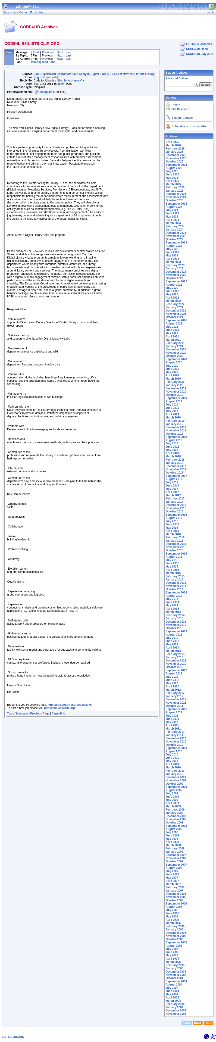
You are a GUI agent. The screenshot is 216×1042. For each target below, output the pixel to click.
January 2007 (174, 890)
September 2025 (176, 164)
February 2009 (175, 809)
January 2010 (174, 774)
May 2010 (172, 761)
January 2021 (174, 346)
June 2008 (172, 835)
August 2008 (174, 829)
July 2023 (172, 249)
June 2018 (172, 446)
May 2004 (172, 994)
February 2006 (175, 926)
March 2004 (173, 1000)
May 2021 (172, 333)
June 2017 (172, 485)
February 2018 (175, 459)
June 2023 (172, 252)
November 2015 (176, 547)
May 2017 (172, 488)
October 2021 (174, 317)
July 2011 (172, 715)
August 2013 (174, 634)
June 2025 (172, 174)
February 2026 (175, 148)
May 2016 (172, 527)
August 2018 (174, 440)
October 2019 (174, 394)
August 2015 (174, 556)
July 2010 (172, 754)
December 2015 (176, 544)
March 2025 (173, 184)
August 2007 (174, 868)
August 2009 (174, 790)
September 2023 (176, 242)
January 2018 (174, 463)
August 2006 (174, 906)
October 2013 (174, 628)
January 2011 (174, 735)
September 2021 (176, 320)
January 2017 (174, 501)
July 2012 (172, 676)
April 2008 (172, 842)
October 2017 (174, 472)
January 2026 (174, 151)
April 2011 (172, 725)
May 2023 (172, 255)
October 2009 (174, 783)
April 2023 (172, 258)
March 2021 (173, 339)
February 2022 (175, 304)
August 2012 (174, 673)
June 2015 (172, 563)
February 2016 (175, 537)
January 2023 (174, 268)
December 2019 (176, 388)
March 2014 (173, 612)
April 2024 (172, 220)
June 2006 (172, 913)
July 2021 (172, 326)
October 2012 (174, 667)
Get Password (181, 109)
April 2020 (172, 375)
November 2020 (176, 352)
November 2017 (176, 469)
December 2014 (176, 582)
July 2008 (172, 832)
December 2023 (176, 232)
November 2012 (176, 663)
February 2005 (175, 965)
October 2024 (174, 200)
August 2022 (174, 284)
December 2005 (176, 932)
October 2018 (174, 433)
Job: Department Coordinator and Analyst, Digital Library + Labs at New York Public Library (94, 74)
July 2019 (172, 404)
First (36, 52)
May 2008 (172, 838)
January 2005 (174, 968)
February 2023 (175, 265)
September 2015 (176, 553)
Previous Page (40, 713)
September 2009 (176, 787)
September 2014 (176, 592)
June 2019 (172, 407)
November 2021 (176, 313)
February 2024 (175, 226)
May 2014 (172, 605)
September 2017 (176, 475)
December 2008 (176, 816)
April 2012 (172, 686)
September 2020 (176, 359)
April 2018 (172, 453)
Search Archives (177, 72)
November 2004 (176, 974)
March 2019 (173, 417)
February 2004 (175, 1004)
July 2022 (172, 288)
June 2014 (172, 602)
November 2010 (176, 741)
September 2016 (176, 514)
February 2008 (175, 848)
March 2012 (173, 689)
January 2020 (174, 385)
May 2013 (172, 644)
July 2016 (172, 521)
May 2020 (172, 372)
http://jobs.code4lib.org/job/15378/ (69, 704)
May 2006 (172, 916)
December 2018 (176, 427)
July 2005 (172, 949)
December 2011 (176, 699)
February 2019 (175, 420)
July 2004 (172, 987)
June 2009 (172, 796)
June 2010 (172, 757)
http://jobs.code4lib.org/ (59, 708)
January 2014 (174, 618)
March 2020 (173, 378)
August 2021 (174, 323)
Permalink (58, 713)
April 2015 (172, 569)
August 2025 (174, 168)
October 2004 (174, 978)
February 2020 (175, 382)
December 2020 (176, 349)
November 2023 (176, 236)
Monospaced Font (43, 62)
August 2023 (174, 245)
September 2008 (176, 825)
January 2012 (174, 696)
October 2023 (174, 239)
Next (60, 52)
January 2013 (174, 657)
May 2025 (172, 177)
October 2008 (174, 822)
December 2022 (176, 271)
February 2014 (175, 615)
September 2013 (176, 631)
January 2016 (174, 540)
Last (69, 52)
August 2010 (174, 751)
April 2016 (172, 531)
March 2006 (173, 923)
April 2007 (172, 881)
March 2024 (173, 223)
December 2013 (176, 621)
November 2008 (176, 819)
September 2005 (176, 942)
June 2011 (172, 719)
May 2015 (172, 566)
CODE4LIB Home (197, 49)
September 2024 (176, 203)
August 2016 (174, 518)
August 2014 (174, 595)
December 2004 (176, 971)
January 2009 (174, 812)
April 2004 (172, 997)
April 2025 (172, 181)
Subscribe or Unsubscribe (189, 126)
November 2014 (176, 586)
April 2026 (172, 142)
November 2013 (176, 625)
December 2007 (176, 855)
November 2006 (176, 897)
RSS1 (197, 1023)
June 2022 (172, 291)
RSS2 (208, 1023)
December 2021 (176, 310)
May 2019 (172, 411)
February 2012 (175, 693)
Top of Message (17, 713)
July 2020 (172, 365)
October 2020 (174, 356)
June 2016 (172, 524)
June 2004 (172, 991)
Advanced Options (177, 78)
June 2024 (172, 213)
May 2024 (172, 216)
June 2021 (172, 330)
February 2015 (175, 576)
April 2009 (172, 803)
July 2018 (172, 443)
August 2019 (174, 401)
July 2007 (172, 871)
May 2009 (172, 800)
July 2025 (172, 171)
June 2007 (172, 874)
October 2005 (174, 939)
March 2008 (173, 845)
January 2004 (174, 1007)
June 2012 (172, 680)
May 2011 (172, 722)
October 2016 (174, 511)
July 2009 (172, 793)
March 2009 (173, 806)
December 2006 (176, 893)
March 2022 (173, 301)
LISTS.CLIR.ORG (13, 1037)
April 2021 (172, 336)
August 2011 (174, 712)
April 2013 (172, 647)
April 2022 (172, 297)
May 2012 (172, 683)
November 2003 (176, 1013)
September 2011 (176, 709)
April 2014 (172, 608)
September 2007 (176, 864)
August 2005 (174, 945)
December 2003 (176, 1010)
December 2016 (176, 505)
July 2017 (172, 482)
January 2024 (174, 229)
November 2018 (176, 430)
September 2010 (176, 748)
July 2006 (172, 910)
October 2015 (174, 550)
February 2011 (175, 731)
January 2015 (174, 579)
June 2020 (172, 369)
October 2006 (174, 900)
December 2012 (176, 660)
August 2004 (174, 984)
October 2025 (174, 161)
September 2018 (176, 437)
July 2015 (172, 560)
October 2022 (174, 278)
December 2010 (176, 738)
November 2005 (176, 936)
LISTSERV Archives (199, 44)
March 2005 (173, 962)
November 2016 (176, 508)
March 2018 (173, 456)
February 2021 (175, 343)
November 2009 (176, 780)
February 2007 (175, 887)
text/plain (46, 92)
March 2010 (173, 767)
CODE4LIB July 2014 (199, 54)
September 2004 (176, 981)
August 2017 (174, 479)
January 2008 (174, 851)
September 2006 (176, 903)
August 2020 (174, 362)
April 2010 (172, 764)
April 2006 (172, 919)
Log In (176, 104)
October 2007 (174, 861)
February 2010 (175, 770)
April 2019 (172, 414)
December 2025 (176, 155)
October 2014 (174, 589)
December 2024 (176, 194)
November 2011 (176, 702)
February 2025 (175, 187)
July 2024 (172, 210)
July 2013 (172, 638)
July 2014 (172, 599)
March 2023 (173, 262)
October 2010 (174, 744)
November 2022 (176, 275)
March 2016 (173, 534)
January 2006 (174, 929)
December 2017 (176, 466)
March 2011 (173, 728)
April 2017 (172, 492)
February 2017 (175, 498)
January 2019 (174, 424)
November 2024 (176, 197)
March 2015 (173, 573)
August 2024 (174, 207)
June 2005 (172, 952)
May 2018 (172, 450)
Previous (48, 52)
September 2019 (176, 398)
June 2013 (172, 641)
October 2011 (174, 706)
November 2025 (176, 158)
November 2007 (176, 858)
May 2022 (172, 294)
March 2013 (173, 650)
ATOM (187, 1023)
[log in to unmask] (46, 77)
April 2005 (172, 958)
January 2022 (174, 307)
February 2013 (175, 654)
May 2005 (172, 955)
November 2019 (176, 391)
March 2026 (173, 145)
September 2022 (176, 281)
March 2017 (173, 495)
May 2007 (172, 877)
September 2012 (176, 670)
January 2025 (174, 190)
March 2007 (173, 884)
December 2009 (176, 777)
